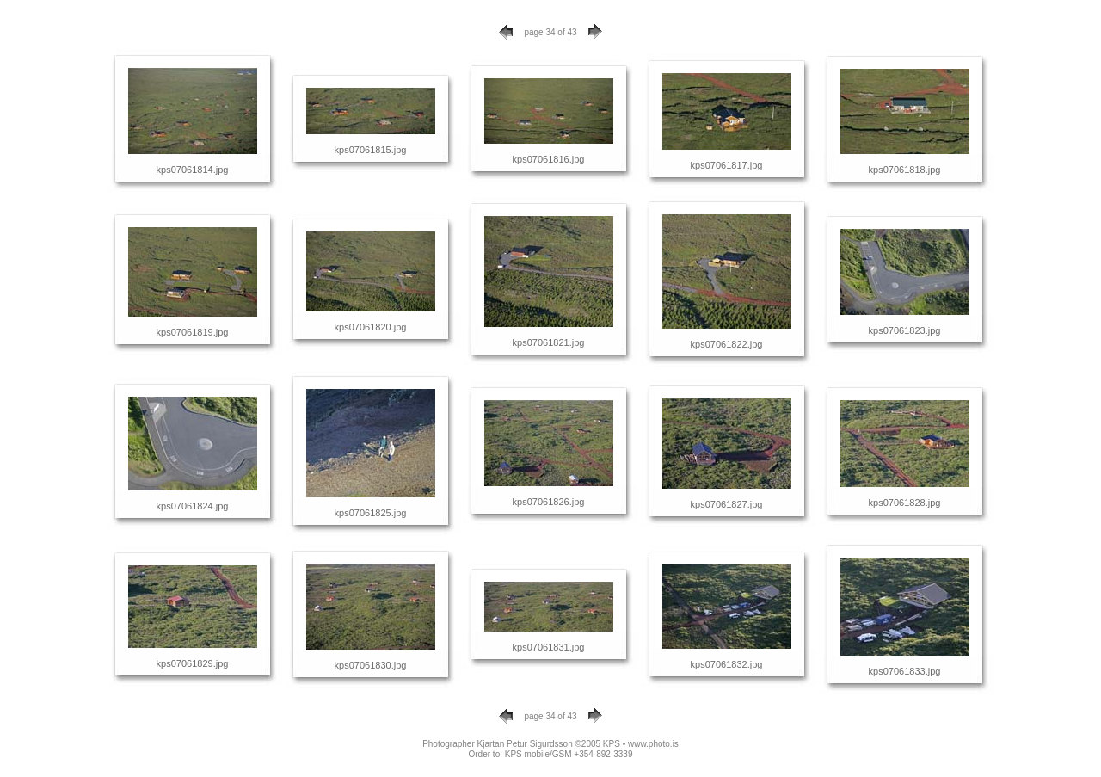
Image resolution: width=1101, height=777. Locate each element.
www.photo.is (653, 744)
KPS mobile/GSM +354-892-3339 (569, 754)
